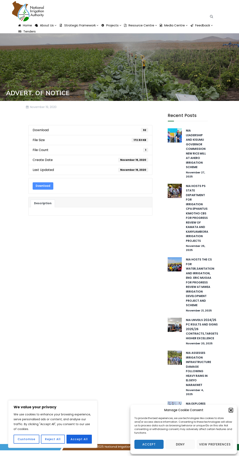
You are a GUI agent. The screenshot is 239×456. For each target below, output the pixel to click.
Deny (180, 444)
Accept (149, 444)
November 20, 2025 (199, 343)
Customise (26, 439)
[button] (231, 410)
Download (43, 186)
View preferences (215, 444)
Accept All (79, 439)
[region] (52, 424)
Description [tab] (42, 203)
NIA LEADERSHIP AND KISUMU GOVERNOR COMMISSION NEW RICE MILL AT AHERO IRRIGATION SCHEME (196, 149)
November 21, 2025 (199, 310)
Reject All (53, 439)
